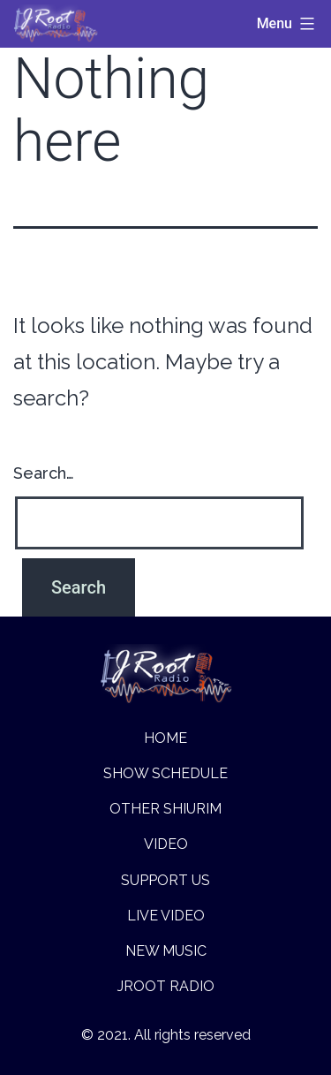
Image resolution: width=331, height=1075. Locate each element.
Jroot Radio (165, 986)
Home (165, 738)
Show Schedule (165, 773)
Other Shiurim (165, 808)
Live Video (166, 915)
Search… (43, 473)
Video (166, 844)
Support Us (165, 880)
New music (166, 951)
